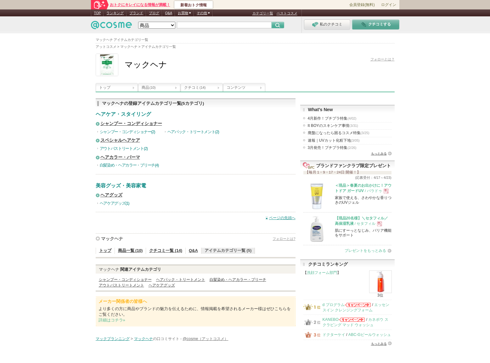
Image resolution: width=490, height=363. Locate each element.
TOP (97, 13)
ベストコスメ (287, 13)
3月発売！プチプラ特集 (332, 147)
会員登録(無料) (362, 5)
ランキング (115, 13)
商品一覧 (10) (130, 250)
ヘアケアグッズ (162, 285)
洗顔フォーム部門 (322, 272)
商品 (148, 87)
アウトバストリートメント (121, 285)
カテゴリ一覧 (262, 13)
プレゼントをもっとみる (365, 250)
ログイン (388, 5)
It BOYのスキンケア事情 (333, 125)
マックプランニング (113, 339)
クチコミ (195, 87)
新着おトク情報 (193, 5)
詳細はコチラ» (112, 320)
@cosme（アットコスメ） (205, 339)
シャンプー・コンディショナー (131, 123)
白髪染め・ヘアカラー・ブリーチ (238, 279)
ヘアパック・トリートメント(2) (193, 131)
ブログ (154, 13)
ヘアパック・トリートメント (180, 279)
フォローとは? (284, 239)
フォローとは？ (382, 59)
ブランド (136, 13)
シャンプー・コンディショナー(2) (127, 131)
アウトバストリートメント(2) (124, 148)
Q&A (168, 13)
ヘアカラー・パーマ (120, 157)
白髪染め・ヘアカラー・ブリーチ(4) (129, 165)
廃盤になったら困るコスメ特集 (338, 133)
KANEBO (331, 319)
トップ (104, 87)
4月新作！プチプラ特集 (332, 118)
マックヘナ (112, 238)
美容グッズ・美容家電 (121, 185)
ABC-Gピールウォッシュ (369, 334)
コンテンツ (236, 87)
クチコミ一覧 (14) (165, 250)
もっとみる (379, 153)
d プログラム (334, 305)
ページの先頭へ (282, 218)
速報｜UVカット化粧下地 (334, 140)
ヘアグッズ (111, 195)
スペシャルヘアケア (120, 140)
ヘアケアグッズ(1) (114, 203)
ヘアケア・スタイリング (123, 114)
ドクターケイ (334, 334)
